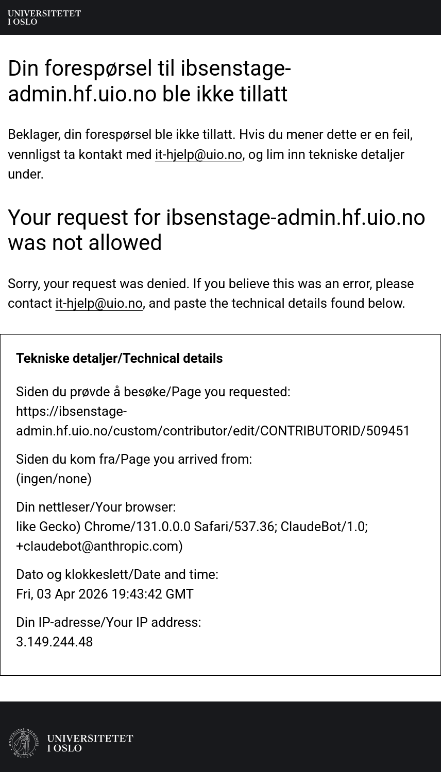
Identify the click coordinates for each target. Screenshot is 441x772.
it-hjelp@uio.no (198, 154)
